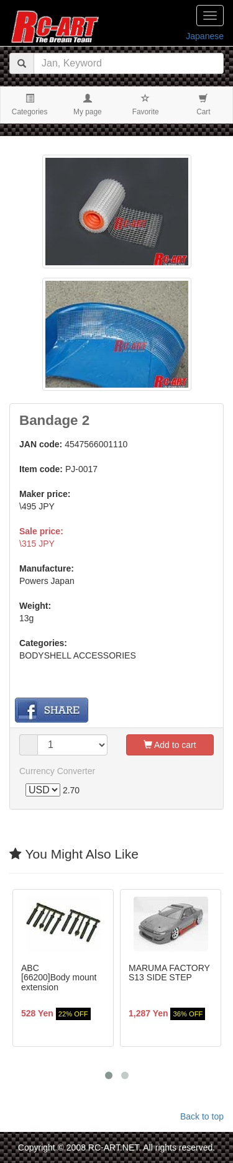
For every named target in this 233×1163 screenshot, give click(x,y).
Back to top (202, 1116)
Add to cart (170, 745)
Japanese (205, 36)
